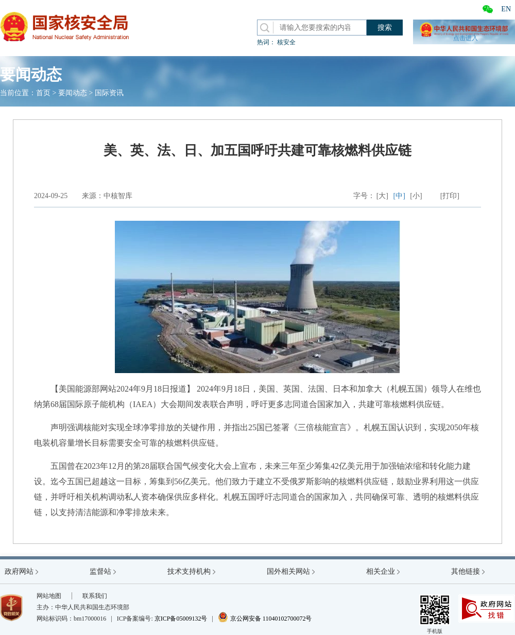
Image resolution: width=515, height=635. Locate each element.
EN (506, 9)
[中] (399, 196)
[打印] (449, 196)
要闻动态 (72, 93)
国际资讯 (109, 93)
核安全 (286, 42)
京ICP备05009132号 (181, 618)
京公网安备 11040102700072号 (265, 618)
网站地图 (49, 595)
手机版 (434, 614)
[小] (416, 196)
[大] (382, 196)
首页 (43, 93)
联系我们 (94, 595)
